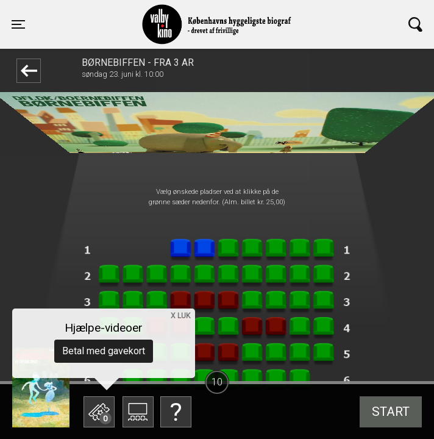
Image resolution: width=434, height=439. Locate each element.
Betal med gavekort (103, 351)
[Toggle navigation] (18, 24)
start (391, 411)
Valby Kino (117, 13)
